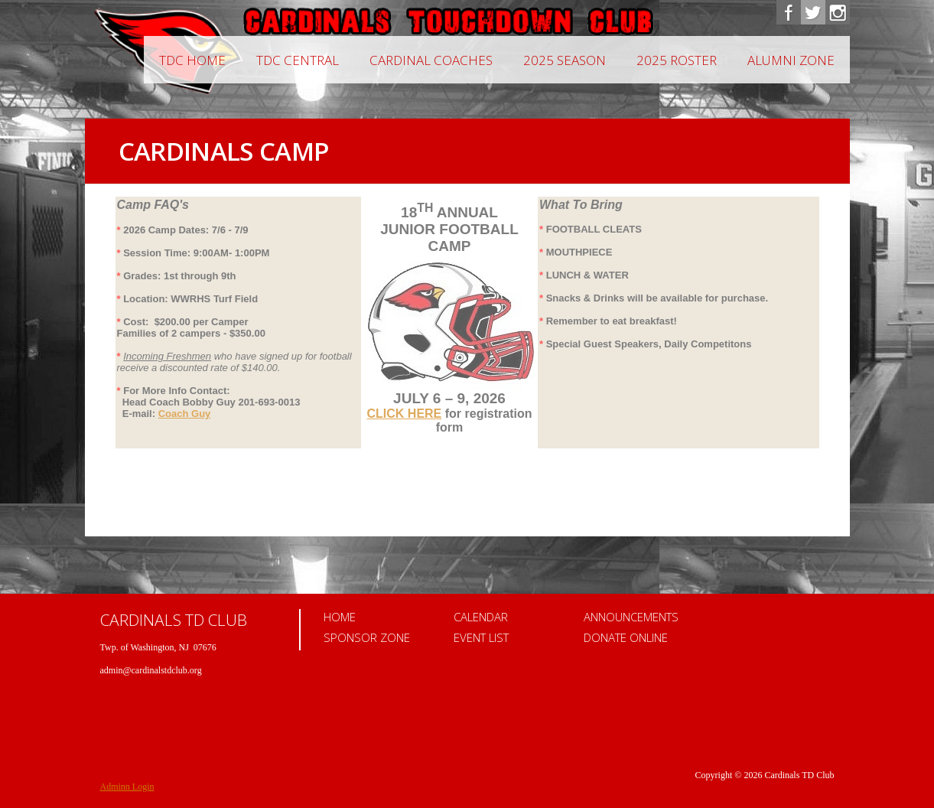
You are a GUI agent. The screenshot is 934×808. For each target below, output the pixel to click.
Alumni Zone (791, 60)
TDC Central (297, 60)
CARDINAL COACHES (431, 60)
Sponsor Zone (367, 637)
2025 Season (564, 60)
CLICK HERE (404, 413)
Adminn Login (127, 786)
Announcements (631, 616)
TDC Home (192, 60)
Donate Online (626, 637)
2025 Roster (676, 60)
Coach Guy (184, 413)
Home (340, 616)
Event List (481, 637)
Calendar (481, 616)
